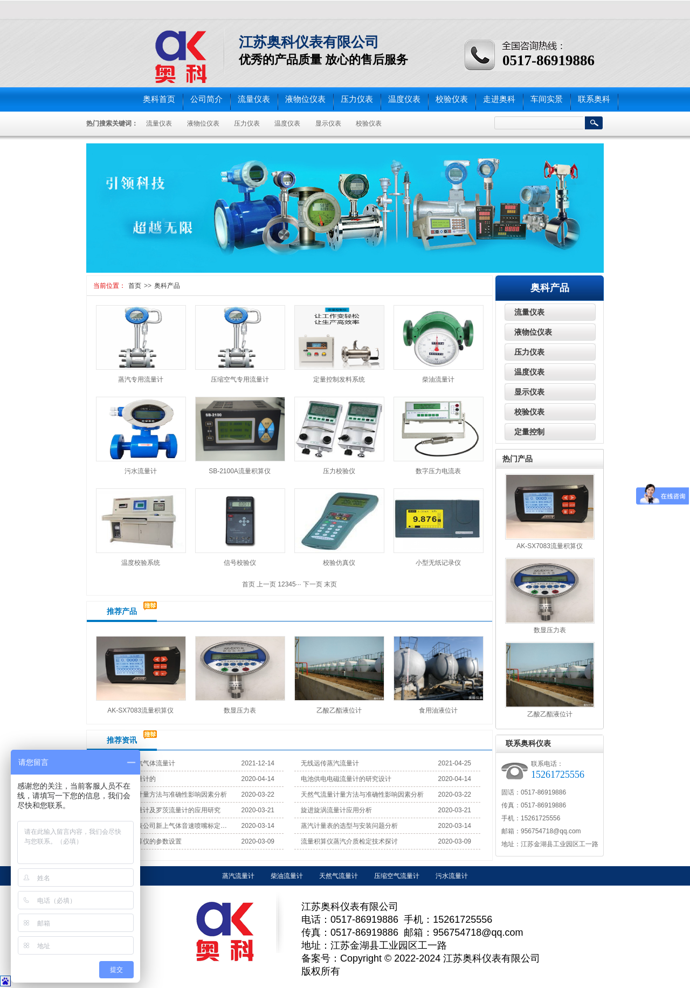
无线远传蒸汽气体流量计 (139, 763)
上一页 (266, 584)
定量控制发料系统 (339, 379)
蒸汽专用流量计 (140, 379)
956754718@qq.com (551, 831)
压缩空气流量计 (396, 876)
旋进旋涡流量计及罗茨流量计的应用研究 (162, 810)
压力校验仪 (339, 471)
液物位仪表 (305, 99)
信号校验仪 (240, 562)
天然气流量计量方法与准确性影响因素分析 (165, 794)
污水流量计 (141, 471)
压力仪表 (357, 99)
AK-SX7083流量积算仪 (140, 710)
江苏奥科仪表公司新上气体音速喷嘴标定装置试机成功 (166, 826)
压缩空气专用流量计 (240, 379)
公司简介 (206, 99)
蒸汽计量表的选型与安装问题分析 (349, 826)
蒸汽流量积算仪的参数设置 (143, 841)
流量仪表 (254, 99)
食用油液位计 (438, 710)
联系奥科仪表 (528, 743)
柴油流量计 (438, 379)
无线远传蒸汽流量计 (330, 763)
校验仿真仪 (339, 562)
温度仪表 (404, 99)
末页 (330, 584)
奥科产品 (167, 285)
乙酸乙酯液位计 (339, 710)
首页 (134, 285)
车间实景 (546, 99)
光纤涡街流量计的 (130, 779)
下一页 (312, 584)
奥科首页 (159, 99)
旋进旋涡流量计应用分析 (336, 810)
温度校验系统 (140, 562)
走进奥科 (499, 99)
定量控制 (529, 431)
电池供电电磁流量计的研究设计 (346, 779)
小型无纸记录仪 (438, 562)
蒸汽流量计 (238, 876)
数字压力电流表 (438, 471)
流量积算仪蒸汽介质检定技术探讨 (349, 841)
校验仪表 (452, 99)
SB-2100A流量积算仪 (240, 471)
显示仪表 (328, 123)
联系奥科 (594, 99)
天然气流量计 (338, 876)
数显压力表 (240, 710)
